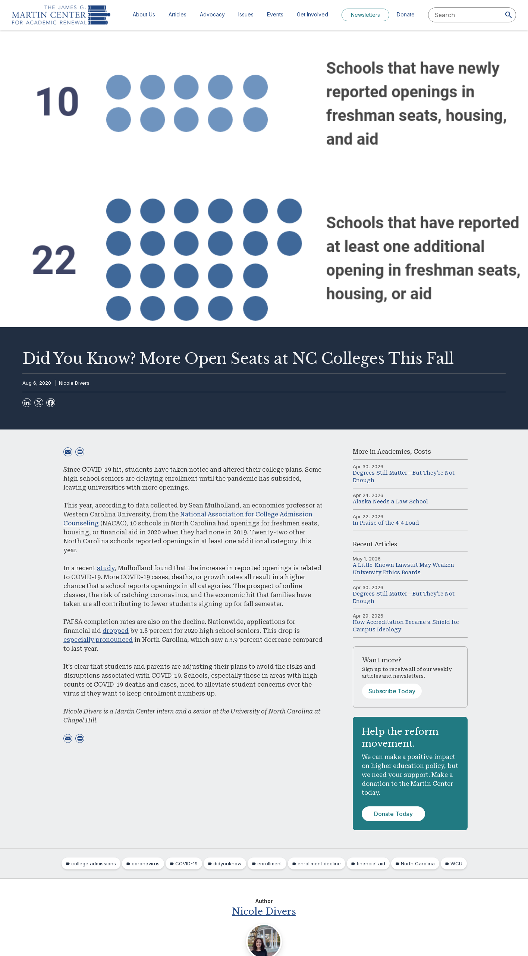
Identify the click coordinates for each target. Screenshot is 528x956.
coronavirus (146, 863)
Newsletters (365, 15)
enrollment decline (319, 863)
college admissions (93, 863)
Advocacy (212, 14)
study (105, 568)
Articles (177, 14)
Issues (246, 14)
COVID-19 (186, 863)
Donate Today (393, 814)
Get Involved (312, 14)
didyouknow (227, 863)
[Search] (508, 14)
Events (275, 14)
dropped (116, 630)
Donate (406, 14)
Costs (422, 451)
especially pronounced (98, 639)
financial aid (370, 863)
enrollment (269, 863)
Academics (393, 451)
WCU (456, 863)
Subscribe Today (391, 691)
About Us (144, 14)
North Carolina (418, 863)
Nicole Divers (74, 383)
